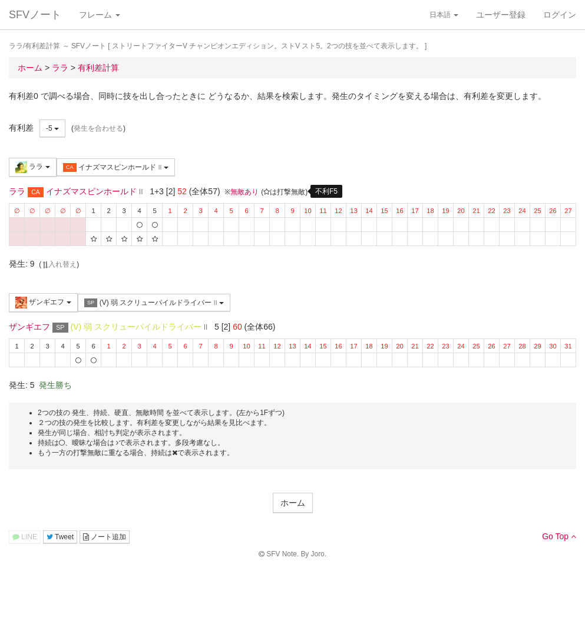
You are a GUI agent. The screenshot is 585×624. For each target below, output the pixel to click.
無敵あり (244, 192)
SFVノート (35, 15)
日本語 (443, 15)
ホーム (292, 502)
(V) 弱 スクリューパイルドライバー (154, 302)
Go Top (559, 536)
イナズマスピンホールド (115, 167)
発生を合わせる (98, 128)
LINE (24, 537)
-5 (52, 128)
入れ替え (59, 264)
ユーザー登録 (500, 14)
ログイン (559, 14)
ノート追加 (104, 537)
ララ (32, 167)
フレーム (99, 14)
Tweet (60, 537)
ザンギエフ (43, 302)
